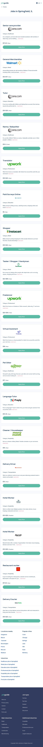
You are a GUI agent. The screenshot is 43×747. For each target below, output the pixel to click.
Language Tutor (10, 396)
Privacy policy (5, 702)
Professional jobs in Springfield (10, 670)
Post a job (4, 712)
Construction (5, 730)
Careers (4, 705)
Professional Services (27, 727)
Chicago (24, 637)
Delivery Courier (10, 599)
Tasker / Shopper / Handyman (16, 261)
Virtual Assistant (10, 329)
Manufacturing (5, 733)
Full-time (24, 698)
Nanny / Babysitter (11, 126)
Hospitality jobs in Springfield (9, 673)
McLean (3, 649)
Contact (3, 709)
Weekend (24, 707)
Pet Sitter (7, 362)
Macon (3, 637)
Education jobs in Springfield (9, 667)
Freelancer (7, 295)
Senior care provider (12, 25)
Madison (3, 652)
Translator (7, 160)
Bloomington (4, 643)
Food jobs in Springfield (7, 679)
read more (20, 38)
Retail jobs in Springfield (8, 664)
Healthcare (4, 724)
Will (23, 646)
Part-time (24, 701)
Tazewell (3, 640)
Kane (23, 649)
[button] (39, 3)
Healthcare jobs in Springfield (9, 661)
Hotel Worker (8, 498)
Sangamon (4, 634)
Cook (24, 634)
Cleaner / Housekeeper (13, 430)
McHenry (25, 652)
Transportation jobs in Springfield (10, 676)
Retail (3, 721)
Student (24, 704)
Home (5, 7)
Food (23, 730)
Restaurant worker (11, 565)
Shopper (6, 228)
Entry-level (25, 710)
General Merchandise (12, 59)
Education (24, 724)
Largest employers (27, 733)
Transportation (5, 727)
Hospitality (25, 721)
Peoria (3, 646)
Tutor (5, 93)
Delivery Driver (9, 464)
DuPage (24, 640)
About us (4, 699)
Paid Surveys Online (11, 194)
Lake (23, 643)
